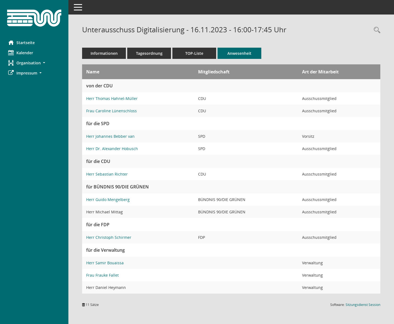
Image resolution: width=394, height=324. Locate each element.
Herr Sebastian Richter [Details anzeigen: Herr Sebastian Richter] (107, 174)
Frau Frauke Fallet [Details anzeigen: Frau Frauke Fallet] (102, 275)
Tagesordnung (149, 53)
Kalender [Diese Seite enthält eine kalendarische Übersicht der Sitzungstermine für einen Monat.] (20, 52)
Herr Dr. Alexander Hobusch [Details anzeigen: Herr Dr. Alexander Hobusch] (112, 148)
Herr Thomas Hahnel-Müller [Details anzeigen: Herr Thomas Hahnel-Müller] (112, 98)
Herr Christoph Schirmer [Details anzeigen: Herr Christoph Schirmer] (108, 237)
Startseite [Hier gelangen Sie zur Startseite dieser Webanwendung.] (21, 42)
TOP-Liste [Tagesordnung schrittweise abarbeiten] (194, 53)
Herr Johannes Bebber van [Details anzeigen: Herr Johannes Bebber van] (110, 136)
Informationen (104, 53)
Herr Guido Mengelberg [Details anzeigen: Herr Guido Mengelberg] (108, 199)
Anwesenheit (239, 53)
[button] (34, 63)
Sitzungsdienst (363, 304)
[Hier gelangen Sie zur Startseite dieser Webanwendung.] (34, 18)
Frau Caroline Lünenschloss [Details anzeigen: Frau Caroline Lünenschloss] (111, 110)
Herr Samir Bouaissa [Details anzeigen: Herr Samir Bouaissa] (105, 262)
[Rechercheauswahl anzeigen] (375, 30)
